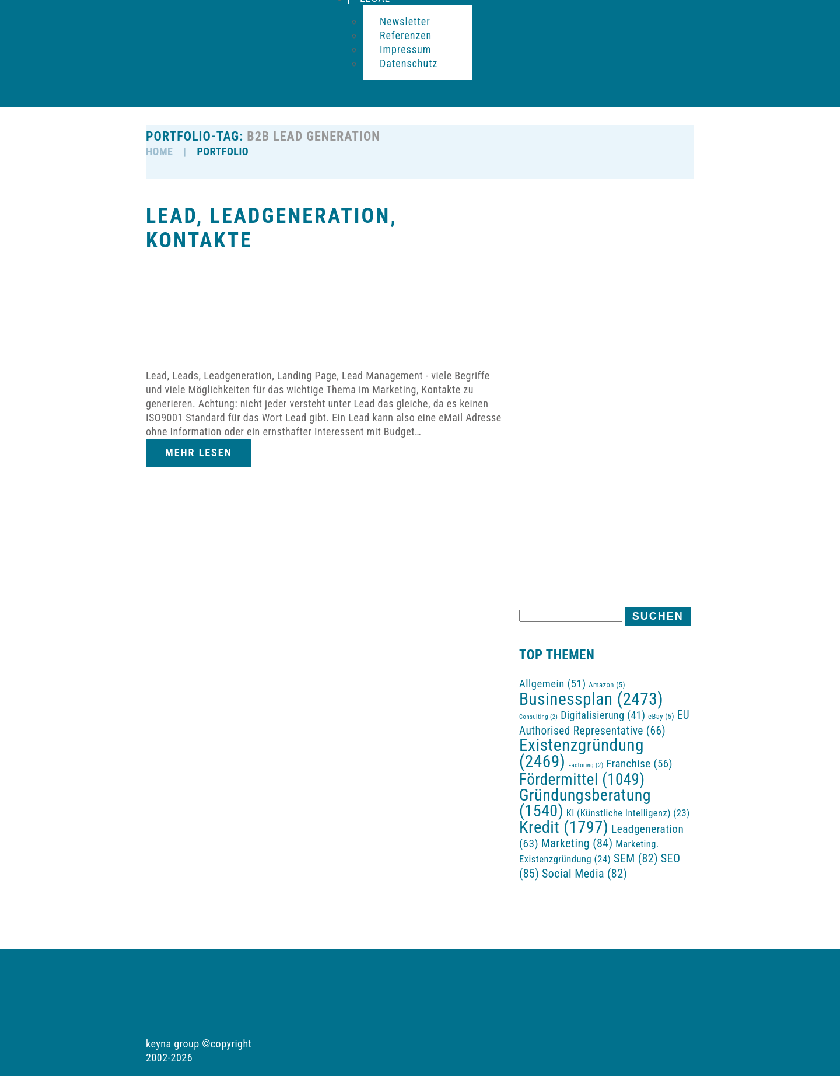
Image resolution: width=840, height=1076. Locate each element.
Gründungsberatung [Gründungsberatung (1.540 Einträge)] (585, 802)
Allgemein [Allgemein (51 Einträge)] (552, 683)
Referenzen (406, 35)
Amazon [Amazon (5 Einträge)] (607, 684)
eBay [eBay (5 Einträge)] (661, 716)
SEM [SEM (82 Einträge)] (636, 858)
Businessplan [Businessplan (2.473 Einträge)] (591, 699)
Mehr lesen (198, 452)
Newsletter (405, 21)
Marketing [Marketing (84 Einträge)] (577, 843)
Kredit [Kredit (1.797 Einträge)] (563, 827)
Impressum (405, 49)
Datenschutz (409, 63)
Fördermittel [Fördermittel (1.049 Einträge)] (582, 779)
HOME (159, 151)
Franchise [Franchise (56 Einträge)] (639, 763)
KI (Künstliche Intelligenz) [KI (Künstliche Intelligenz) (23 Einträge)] (628, 813)
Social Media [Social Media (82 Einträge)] (584, 874)
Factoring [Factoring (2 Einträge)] (585, 765)
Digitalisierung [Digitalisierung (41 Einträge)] (603, 715)
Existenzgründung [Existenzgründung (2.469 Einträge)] (581, 753)
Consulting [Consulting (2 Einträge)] (538, 717)
